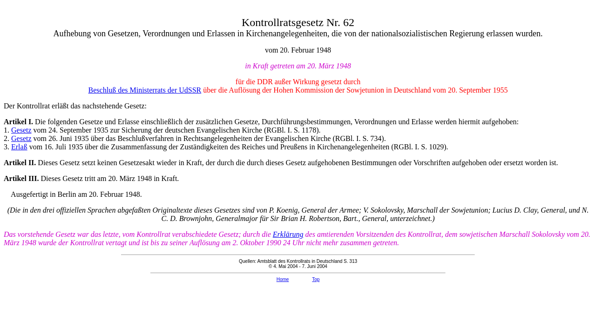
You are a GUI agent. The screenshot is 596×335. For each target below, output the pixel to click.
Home (283, 279)
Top (315, 279)
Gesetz (21, 130)
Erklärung (288, 234)
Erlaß (19, 147)
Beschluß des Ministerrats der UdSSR (145, 90)
